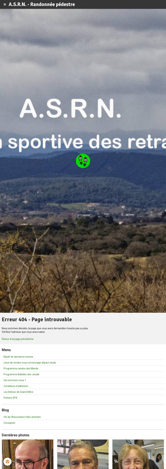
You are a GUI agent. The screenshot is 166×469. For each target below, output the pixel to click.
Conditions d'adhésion (16, 386)
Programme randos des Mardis (21, 368)
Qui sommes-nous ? (15, 380)
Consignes (9, 422)
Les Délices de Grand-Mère (18, 392)
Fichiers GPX (10, 397)
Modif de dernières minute (18, 356)
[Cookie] (8, 462)
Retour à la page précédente (18, 339)
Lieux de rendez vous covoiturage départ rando (30, 362)
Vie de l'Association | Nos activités (22, 417)
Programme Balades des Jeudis (21, 374)
